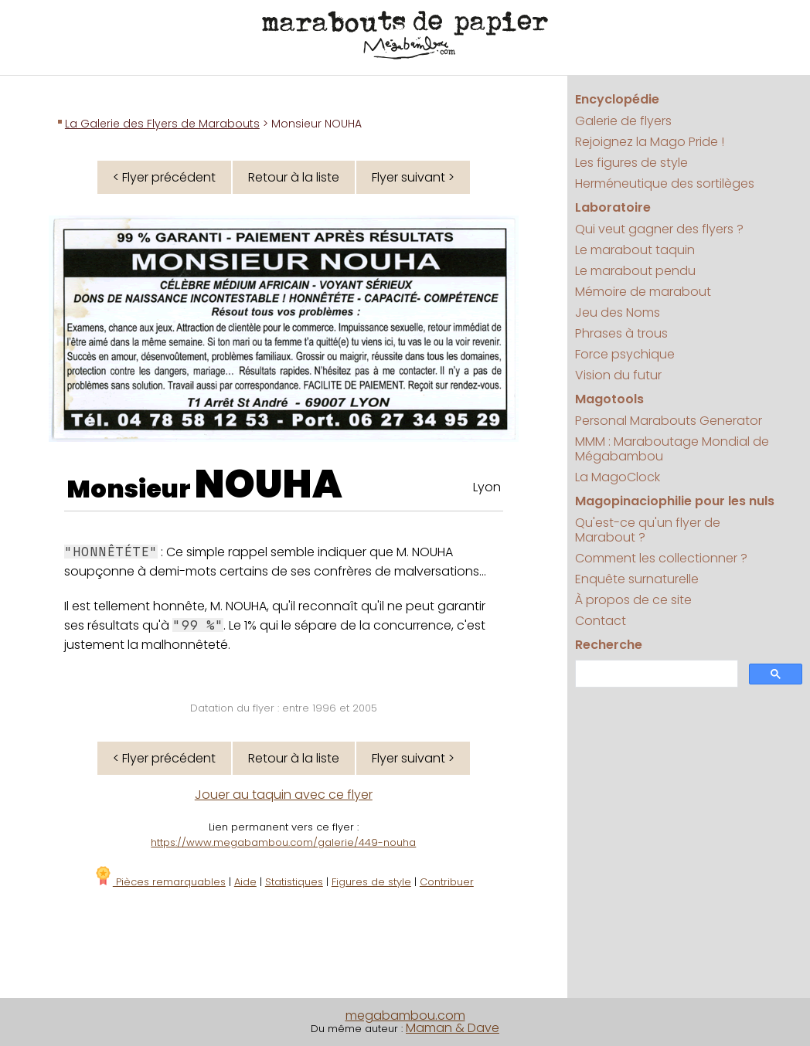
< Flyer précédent (164, 177)
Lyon (487, 487)
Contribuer (447, 881)
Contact (600, 621)
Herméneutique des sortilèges (664, 183)
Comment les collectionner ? (661, 558)
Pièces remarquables (160, 881)
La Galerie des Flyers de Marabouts (162, 123)
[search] (655, 674)
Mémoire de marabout (643, 292)
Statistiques (294, 881)
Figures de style (371, 881)
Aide (245, 881)
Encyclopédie (617, 99)
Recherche (608, 645)
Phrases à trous (621, 333)
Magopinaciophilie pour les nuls (674, 501)
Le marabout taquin (635, 250)
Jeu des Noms (617, 312)
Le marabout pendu (635, 271)
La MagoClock (617, 477)
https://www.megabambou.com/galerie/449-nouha (283, 842)
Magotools (609, 399)
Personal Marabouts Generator (668, 421)
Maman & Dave (452, 1028)
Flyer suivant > (413, 177)
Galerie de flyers (623, 121)
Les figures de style (631, 163)
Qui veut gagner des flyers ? (659, 229)
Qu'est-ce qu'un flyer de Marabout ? (647, 530)
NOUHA (268, 484)
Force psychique (625, 354)
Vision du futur (618, 375)
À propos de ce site (633, 600)
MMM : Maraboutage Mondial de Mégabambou (672, 449)
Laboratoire (613, 207)
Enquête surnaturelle (637, 579)
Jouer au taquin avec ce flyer (284, 794)
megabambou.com (405, 1015)
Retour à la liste (293, 177)
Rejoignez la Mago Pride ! (649, 142)
